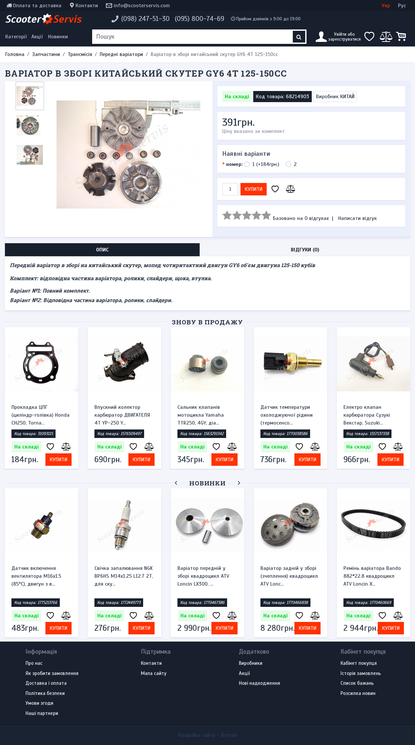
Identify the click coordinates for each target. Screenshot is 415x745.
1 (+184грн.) (265, 164)
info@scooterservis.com (142, 5)
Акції (37, 36)
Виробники (250, 663)
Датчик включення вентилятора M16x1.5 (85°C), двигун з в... (36, 576)
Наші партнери (41, 713)
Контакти (86, 5)
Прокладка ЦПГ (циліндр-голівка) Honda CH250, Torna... (40, 415)
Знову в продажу (207, 322)
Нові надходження (259, 683)
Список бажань (357, 683)
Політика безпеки (45, 693)
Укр (386, 5)
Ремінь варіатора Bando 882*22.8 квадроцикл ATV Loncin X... (372, 576)
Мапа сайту (153, 673)
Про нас (33, 663)
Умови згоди (39, 703)
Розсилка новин (357, 693)
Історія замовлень (360, 673)
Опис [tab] (102, 249)
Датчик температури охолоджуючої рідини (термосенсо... (286, 415)
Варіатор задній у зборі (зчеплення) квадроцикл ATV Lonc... (289, 576)
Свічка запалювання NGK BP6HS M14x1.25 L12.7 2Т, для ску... (123, 576)
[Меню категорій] (17, 36)
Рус (402, 5)
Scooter (43, 19)
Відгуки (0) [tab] (305, 249)
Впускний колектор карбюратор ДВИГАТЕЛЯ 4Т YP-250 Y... (122, 415)
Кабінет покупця (358, 663)
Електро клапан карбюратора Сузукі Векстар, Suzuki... (366, 415)
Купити (253, 189)
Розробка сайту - (207, 735)
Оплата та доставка (37, 5)
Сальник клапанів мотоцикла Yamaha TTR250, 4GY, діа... (200, 415)
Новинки (58, 36)
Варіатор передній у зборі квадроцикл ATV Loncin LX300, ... (203, 576)
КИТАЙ (347, 96)
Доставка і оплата (46, 683)
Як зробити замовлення (51, 673)
